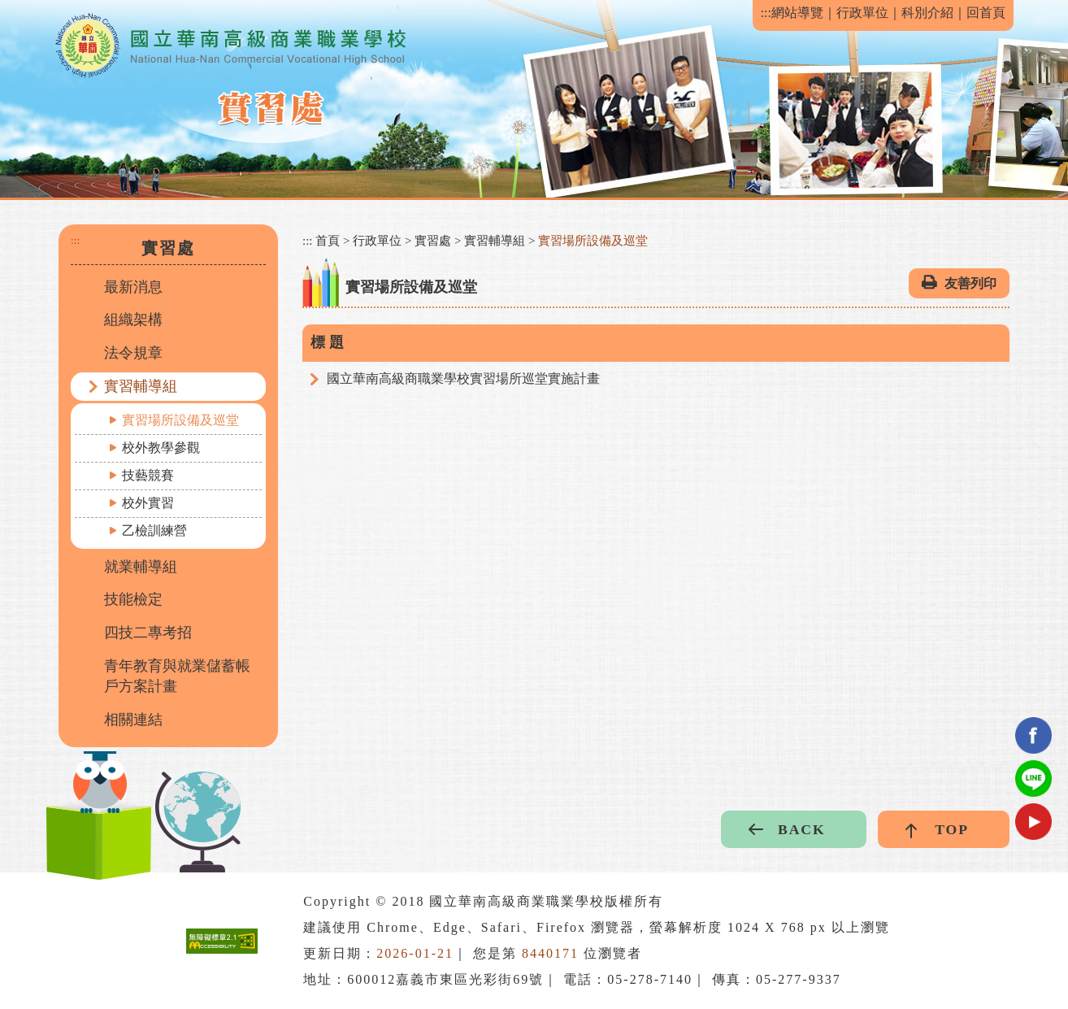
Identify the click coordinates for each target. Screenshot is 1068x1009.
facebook (1033, 735)
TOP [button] (952, 829)
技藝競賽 (148, 475)
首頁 (327, 240)
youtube (1033, 821)
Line (1033, 778)
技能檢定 (133, 599)
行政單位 (862, 13)
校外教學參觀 (161, 447)
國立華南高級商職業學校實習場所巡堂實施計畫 (463, 378)
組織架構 (133, 319)
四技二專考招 (148, 632)
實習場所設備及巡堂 (180, 420)
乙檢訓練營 (154, 530)
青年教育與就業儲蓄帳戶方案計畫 (177, 676)
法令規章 (133, 353)
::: (766, 13)
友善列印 (970, 283)
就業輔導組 (140, 567)
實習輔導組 (140, 386)
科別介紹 (927, 13)
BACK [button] (802, 829)
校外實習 (148, 503)
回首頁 (985, 13)
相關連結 (133, 719)
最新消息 (133, 287)
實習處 (433, 240)
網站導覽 (797, 13)
